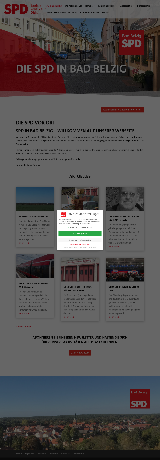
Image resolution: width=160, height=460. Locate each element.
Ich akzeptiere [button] (80, 233)
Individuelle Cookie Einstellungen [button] (80, 244)
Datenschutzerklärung (81, 247)
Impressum (92, 247)
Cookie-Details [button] (68, 247)
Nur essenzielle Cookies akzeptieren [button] (80, 240)
